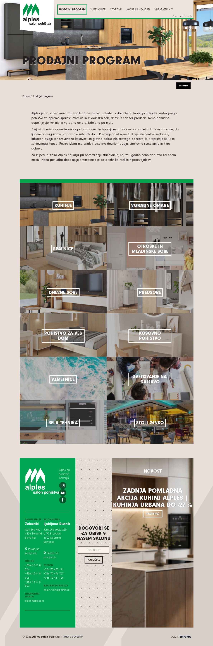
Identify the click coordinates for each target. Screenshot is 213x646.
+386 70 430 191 (54, 569)
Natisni (183, 85)
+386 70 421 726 (54, 577)
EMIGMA (185, 636)
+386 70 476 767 (54, 573)
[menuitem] (72, 9)
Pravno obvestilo (73, 636)
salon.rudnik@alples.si (57, 589)
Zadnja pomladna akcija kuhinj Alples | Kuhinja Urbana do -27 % (152, 497)
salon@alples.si (34, 600)
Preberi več (152, 513)
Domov (26, 96)
